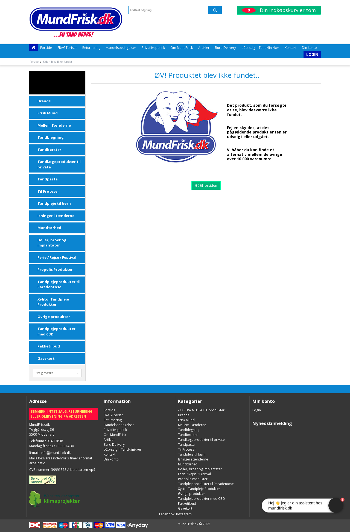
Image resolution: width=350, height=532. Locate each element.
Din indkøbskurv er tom (279, 10)
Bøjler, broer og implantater (51, 242)
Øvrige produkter (53, 316)
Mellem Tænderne (54, 125)
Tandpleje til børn (54, 203)
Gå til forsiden (206, 185)
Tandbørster (49, 149)
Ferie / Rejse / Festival (56, 257)
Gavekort (46, 358)
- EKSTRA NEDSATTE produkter (58, 83)
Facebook (166, 514)
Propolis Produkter (55, 269)
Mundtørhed (49, 227)
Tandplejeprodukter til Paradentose (58, 284)
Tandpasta (47, 179)
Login (312, 54)
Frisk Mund (47, 113)
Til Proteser (48, 191)
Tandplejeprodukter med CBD (56, 331)
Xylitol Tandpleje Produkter (53, 302)
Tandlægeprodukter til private (59, 164)
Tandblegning (50, 137)
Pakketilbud (48, 346)
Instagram (183, 514)
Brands (44, 101)
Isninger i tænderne (55, 215)
